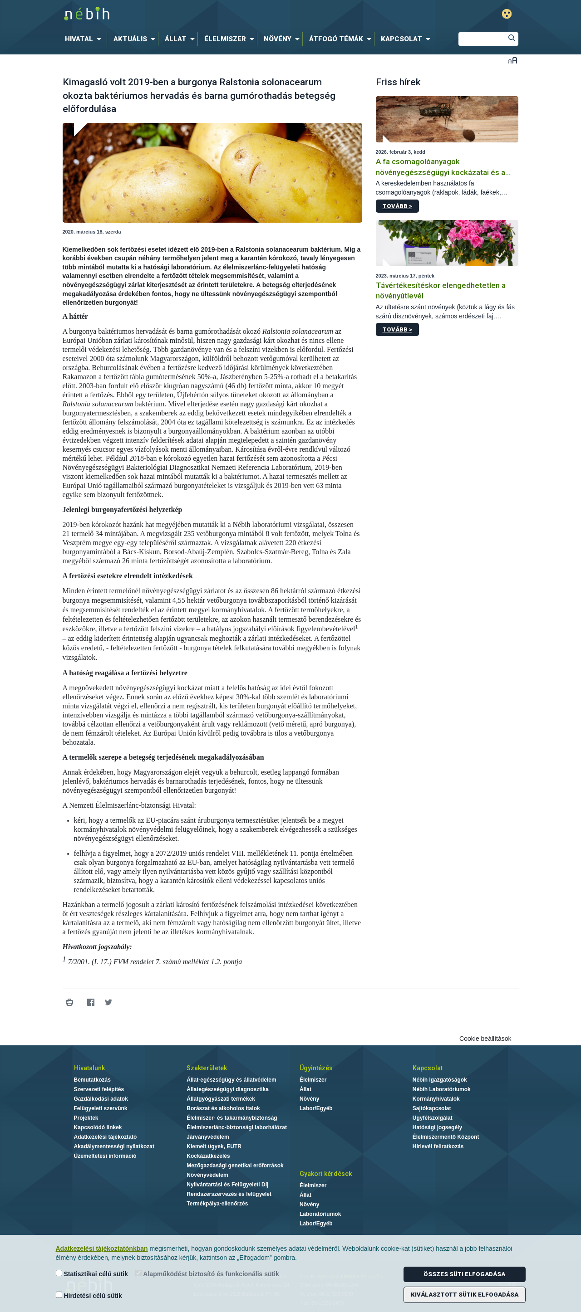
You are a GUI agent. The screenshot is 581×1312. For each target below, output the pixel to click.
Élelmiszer (313, 1080)
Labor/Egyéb (316, 1108)
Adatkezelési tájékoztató (105, 1137)
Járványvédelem (208, 1137)
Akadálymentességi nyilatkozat (114, 1146)
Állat (305, 1089)
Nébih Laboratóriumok (442, 1089)
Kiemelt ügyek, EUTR (214, 1146)
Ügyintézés (316, 1068)
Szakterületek (207, 1068)
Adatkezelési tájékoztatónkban (102, 1248)
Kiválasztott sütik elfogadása (464, 1294)
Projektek (86, 1118)
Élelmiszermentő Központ (446, 1137)
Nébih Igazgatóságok (440, 1080)
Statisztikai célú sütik (92, 1274)
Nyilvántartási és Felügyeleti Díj (227, 1184)
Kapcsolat (428, 1068)
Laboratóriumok (320, 1214)
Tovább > (397, 206)
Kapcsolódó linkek (98, 1127)
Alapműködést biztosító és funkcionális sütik (207, 1274)
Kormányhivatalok (436, 1099)
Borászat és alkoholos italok (223, 1108)
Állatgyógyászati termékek (221, 1099)
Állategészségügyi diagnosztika (228, 1089)
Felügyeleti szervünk (101, 1108)
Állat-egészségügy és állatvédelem (231, 1080)
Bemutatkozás (92, 1080)
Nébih (194, 14)
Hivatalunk (89, 1068)
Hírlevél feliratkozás (438, 1146)
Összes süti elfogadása (464, 1274)
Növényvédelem (207, 1175)
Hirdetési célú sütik (89, 1295)
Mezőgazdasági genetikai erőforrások (235, 1165)
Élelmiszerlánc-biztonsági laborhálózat (237, 1127)
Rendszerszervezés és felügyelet (229, 1194)
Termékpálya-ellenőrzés (217, 1203)
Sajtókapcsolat (432, 1108)
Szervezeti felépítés (99, 1089)
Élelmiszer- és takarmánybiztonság (232, 1118)
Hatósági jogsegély (437, 1127)
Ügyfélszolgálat (433, 1118)
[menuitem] (85, 39)
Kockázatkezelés (208, 1156)
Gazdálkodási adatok (101, 1099)
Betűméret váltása (512, 60)
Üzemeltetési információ (105, 1156)
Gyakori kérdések (326, 1173)
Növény (309, 1099)
